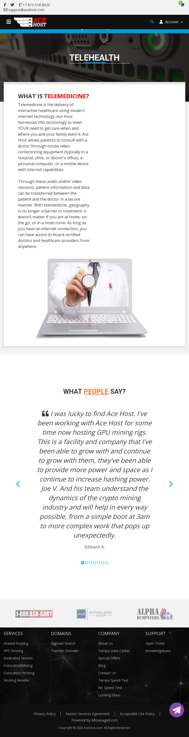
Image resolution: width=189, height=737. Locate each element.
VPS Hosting (13, 650)
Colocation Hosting (19, 673)
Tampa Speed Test (113, 680)
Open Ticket (155, 643)
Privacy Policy (45, 713)
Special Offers (109, 658)
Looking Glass (109, 695)
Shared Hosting (16, 643)
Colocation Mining (18, 665)
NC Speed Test (110, 687)
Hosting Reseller (17, 680)
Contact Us (107, 673)
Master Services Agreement (88, 713)
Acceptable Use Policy (137, 713)
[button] (17, 482)
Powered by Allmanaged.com (94, 720)
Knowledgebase (158, 650)
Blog (102, 665)
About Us (105, 643)
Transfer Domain (64, 650)
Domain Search (63, 643)
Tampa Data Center (114, 650)
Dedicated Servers (18, 658)
